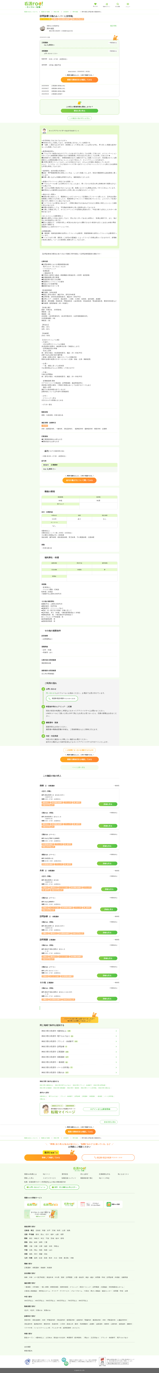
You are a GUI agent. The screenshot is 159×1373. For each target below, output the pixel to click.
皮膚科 (92, 1324)
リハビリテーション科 (42, 1328)
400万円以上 (39, 1300)
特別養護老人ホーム (116, 1287)
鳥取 (40, 1250)
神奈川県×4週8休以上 (46, 1085)
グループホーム (76, 1291)
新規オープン (29, 1337)
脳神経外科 (38, 1324)
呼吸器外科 (111, 1320)
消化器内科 (61, 1320)
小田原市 (66, 12)
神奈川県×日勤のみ (104, 1088)
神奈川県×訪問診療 (99, 1085)
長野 (62, 1234)
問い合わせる (51, 693)
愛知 (30, 1242)
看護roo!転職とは (30, 1174)
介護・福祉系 (79, 1277)
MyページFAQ (104, 1178)
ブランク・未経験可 (66, 1096)
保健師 (43, 1267)
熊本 (50, 1258)
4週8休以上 (43, 1096)
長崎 (45, 1258)
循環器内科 (71, 1320)
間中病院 (75, 12)
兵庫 (40, 1246)
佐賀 (40, 1258)
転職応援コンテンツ (69, 1178)
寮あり (86, 1337)
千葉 (47, 1238)
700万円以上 (72, 1300)
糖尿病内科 (97, 1320)
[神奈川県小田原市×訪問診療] (79, 1046)
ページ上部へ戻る (79, 767)
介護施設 (104, 1287)
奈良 (50, 1246)
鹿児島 (66, 1258)
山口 (50, 1250)
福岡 (35, 1258)
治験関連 (124, 1277)
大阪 (30, 1246)
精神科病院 (64, 1287)
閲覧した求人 (29, 1178)
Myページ (46, 1174)
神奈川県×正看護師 (46, 1088)
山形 (63, 1230)
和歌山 (56, 1246)
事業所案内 (28, 1351)
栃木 (57, 1238)
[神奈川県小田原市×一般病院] (79, 1062)
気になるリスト (123, 1174)
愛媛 (40, 1254)
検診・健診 (90, 1277)
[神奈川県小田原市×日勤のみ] (79, 1072)
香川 (35, 1254)
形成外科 (55, 1324)
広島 (30, 1250)
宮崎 (60, 1258)
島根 (45, 1250)
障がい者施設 (95, 1291)
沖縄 (72, 1258)
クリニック (74, 1287)
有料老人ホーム (44, 1291)
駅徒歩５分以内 (59, 1337)
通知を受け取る (79, 111)
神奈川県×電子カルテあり (63, 1085)
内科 (43, 1320)
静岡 (40, 1242)
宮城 (53, 1230)
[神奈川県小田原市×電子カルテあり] (79, 1036)
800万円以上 (83, 1300)
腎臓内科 (88, 1320)
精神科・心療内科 (110, 1324)
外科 (104, 1320)
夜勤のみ (47, 1310)
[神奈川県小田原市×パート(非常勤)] (79, 1067)
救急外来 (50, 1277)
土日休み (49, 1337)
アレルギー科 (56, 1328)
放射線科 (122, 1324)
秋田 (58, 1230)
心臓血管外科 (122, 1320)
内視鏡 (117, 1277)
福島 (68, 1230)
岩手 (48, 1230)
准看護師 (92, 1096)
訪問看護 (69, 1277)
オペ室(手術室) (39, 1277)
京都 (35, 1246)
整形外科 (47, 1324)
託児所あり (95, 1337)
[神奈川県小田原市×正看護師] (79, 1051)
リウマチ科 (28, 1328)
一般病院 (99, 1096)
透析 (62, 1277)
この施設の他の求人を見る (79, 118)
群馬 (62, 1238)
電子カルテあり (53, 1096)
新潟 (37, 1234)
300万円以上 (28, 1300)
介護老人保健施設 (30, 1291)
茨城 (52, 1238)
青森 (43, 1230)
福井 (52, 1234)
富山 (42, 1234)
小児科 (62, 1324)
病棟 (25, 1277)
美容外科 (27, 1320)
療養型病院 (54, 1287)
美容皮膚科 (36, 1320)
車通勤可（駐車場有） (75, 1337)
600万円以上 (61, 1300)
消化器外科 (28, 1324)
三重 (45, 1242)
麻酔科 (129, 1324)
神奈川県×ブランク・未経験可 (82, 1085)
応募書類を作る (104, 1174)
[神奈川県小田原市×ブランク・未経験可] (79, 1041)
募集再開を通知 (109, 1122)
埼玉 (42, 1238)
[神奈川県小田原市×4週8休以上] (79, 1030)
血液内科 (80, 1320)
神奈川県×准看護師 (59, 1088)
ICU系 (57, 1277)
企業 (126, 1291)
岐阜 (35, 1242)
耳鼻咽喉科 (84, 1324)
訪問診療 (77, 1096)
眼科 (76, 1324)
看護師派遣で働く (86, 1178)
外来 (30, 1277)
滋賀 (45, 1246)
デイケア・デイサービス (60, 1291)
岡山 (35, 1250)
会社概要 (27, 1347)
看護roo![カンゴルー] (30, 12)
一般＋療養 (45, 1287)
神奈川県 (56, 12)
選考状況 (65, 1174)
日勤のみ (42, 1099)
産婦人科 (70, 1324)
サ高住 (86, 1291)
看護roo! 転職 (45, 12)
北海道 (38, 1230)
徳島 (30, 1254)
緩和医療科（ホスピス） (72, 1328)
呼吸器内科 (51, 1320)
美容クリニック (85, 1287)
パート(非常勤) (108, 1096)
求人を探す (84, 1174)
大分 (55, 1258)
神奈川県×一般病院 (73, 1088)
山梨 (57, 1234)
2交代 (26, 1310)
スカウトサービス (49, 1178)
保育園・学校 (100, 1277)
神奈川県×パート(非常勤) (89, 1088)
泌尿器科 (99, 1324)
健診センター (107, 1291)
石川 (47, 1234)
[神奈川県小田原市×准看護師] (79, 1057)
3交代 (32, 1310)
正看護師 (84, 1096)
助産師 (49, 1267)
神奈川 (36, 1238)
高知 (45, 1254)
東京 (30, 1238)
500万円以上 (50, 1300)
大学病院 (35, 1287)
